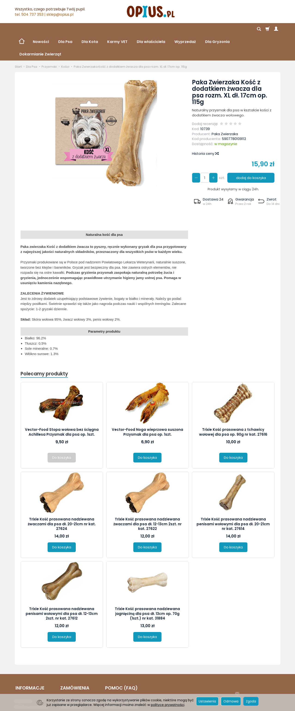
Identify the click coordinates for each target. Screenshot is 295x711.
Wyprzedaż (185, 29)
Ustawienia (207, 701)
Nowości (41, 29)
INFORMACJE (29, 662)
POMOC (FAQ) (120, 662)
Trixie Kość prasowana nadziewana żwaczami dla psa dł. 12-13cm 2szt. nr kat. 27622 (147, 499)
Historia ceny (205, 128)
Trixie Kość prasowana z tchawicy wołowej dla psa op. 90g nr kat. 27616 (233, 407)
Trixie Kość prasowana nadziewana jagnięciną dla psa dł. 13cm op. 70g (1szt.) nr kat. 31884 (147, 589)
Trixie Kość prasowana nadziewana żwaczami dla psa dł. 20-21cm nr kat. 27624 (62, 499)
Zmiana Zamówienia (121, 680)
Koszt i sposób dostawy (78, 674)
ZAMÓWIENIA (74, 662)
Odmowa (230, 701)
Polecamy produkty (45, 349)
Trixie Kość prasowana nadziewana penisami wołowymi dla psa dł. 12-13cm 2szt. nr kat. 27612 (62, 589)
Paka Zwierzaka (225, 108)
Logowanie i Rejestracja (123, 674)
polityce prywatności (167, 704)
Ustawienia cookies (30, 691)
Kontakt (110, 686)
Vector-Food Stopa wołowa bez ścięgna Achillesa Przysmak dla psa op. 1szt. (62, 407)
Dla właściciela (151, 29)
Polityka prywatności (31, 680)
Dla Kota (90, 29)
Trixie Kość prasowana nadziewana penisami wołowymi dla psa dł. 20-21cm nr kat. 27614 (233, 499)
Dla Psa (65, 29)
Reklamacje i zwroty (31, 686)
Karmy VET (117, 29)
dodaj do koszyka (250, 152)
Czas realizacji (71, 680)
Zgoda (251, 701)
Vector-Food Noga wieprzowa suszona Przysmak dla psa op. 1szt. (147, 407)
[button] (208, 176)
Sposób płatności (74, 686)
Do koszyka (147, 432)
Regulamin (23, 674)
